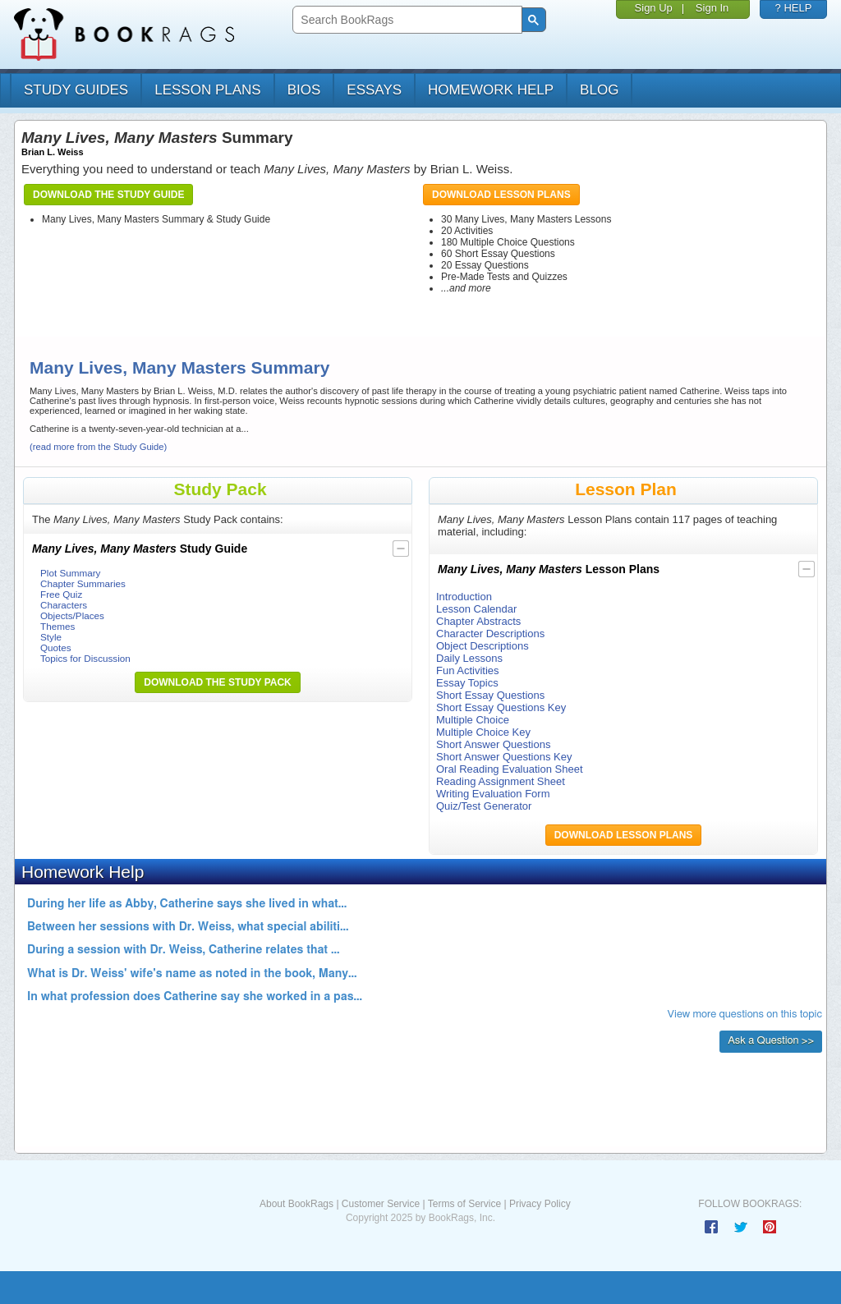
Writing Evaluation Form (492, 793)
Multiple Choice (472, 720)
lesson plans (207, 90)
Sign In (712, 8)
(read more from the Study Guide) (98, 447)
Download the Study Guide (108, 194)
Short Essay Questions (490, 695)
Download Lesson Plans (501, 194)
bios (304, 90)
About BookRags (296, 1204)
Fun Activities (467, 670)
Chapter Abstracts (478, 621)
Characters (63, 604)
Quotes (55, 647)
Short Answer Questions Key (504, 757)
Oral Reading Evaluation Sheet (509, 769)
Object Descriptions (482, 646)
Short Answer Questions (493, 744)
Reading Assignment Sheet (500, 781)
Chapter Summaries (83, 583)
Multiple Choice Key (483, 732)
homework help (491, 90)
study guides (76, 90)
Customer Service (381, 1204)
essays (374, 90)
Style (51, 636)
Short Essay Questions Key (501, 707)
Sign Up (654, 8)
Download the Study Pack (218, 682)
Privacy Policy (540, 1204)
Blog (599, 90)
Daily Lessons (469, 658)
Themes (57, 626)
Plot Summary (70, 572)
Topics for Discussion (85, 658)
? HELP (793, 8)
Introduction (464, 596)
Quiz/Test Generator (483, 806)
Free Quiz (61, 594)
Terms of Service (464, 1204)
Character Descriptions (490, 633)
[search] (405, 20)
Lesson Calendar (476, 609)
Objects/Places (72, 615)
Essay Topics (467, 683)
